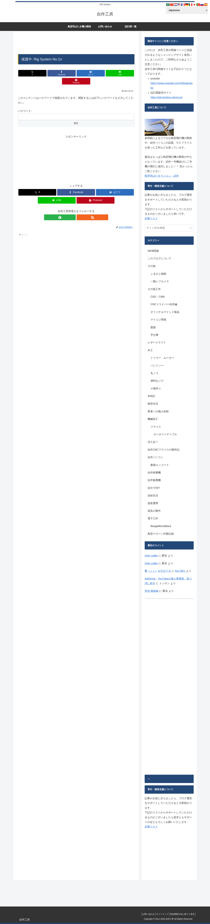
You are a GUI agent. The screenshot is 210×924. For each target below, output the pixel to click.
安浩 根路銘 (152, 590)
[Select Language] (187, 10)
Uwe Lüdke (151, 555)
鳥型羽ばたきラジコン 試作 (162, 175)
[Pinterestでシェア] (115, 73)
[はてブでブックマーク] (76, 73)
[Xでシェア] (37, 73)
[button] (190, 227)
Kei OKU (180, 570)
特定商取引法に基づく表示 (181, 914)
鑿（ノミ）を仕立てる (158, 570)
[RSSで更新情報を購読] (79, 209)
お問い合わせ (145, 914)
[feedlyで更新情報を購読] (73, 209)
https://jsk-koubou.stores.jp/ (166, 97)
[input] (169, 228)
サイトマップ (160, 914)
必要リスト (151, 218)
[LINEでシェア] (95, 73)
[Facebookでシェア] (56, 73)
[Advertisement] (76, 43)
